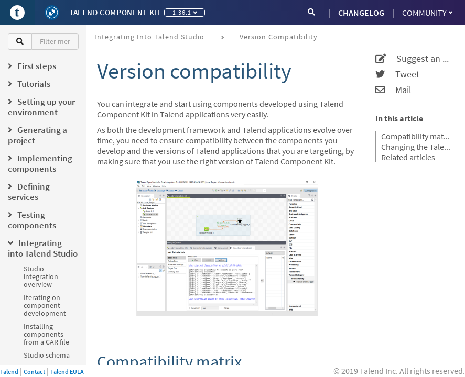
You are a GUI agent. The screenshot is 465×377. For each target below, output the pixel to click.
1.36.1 (184, 12)
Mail (393, 90)
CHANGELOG (361, 12)
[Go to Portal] (17, 12)
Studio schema (47, 355)
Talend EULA (67, 371)
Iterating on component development (45, 305)
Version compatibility (279, 36)
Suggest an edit (413, 58)
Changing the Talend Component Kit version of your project (416, 146)
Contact (34, 371)
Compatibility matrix (416, 136)
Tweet (397, 74)
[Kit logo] (52, 12)
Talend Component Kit (115, 12)
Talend (9, 371)
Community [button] (427, 12)
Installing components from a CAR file (46, 334)
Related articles (408, 157)
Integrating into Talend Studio (149, 36)
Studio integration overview (41, 276)
